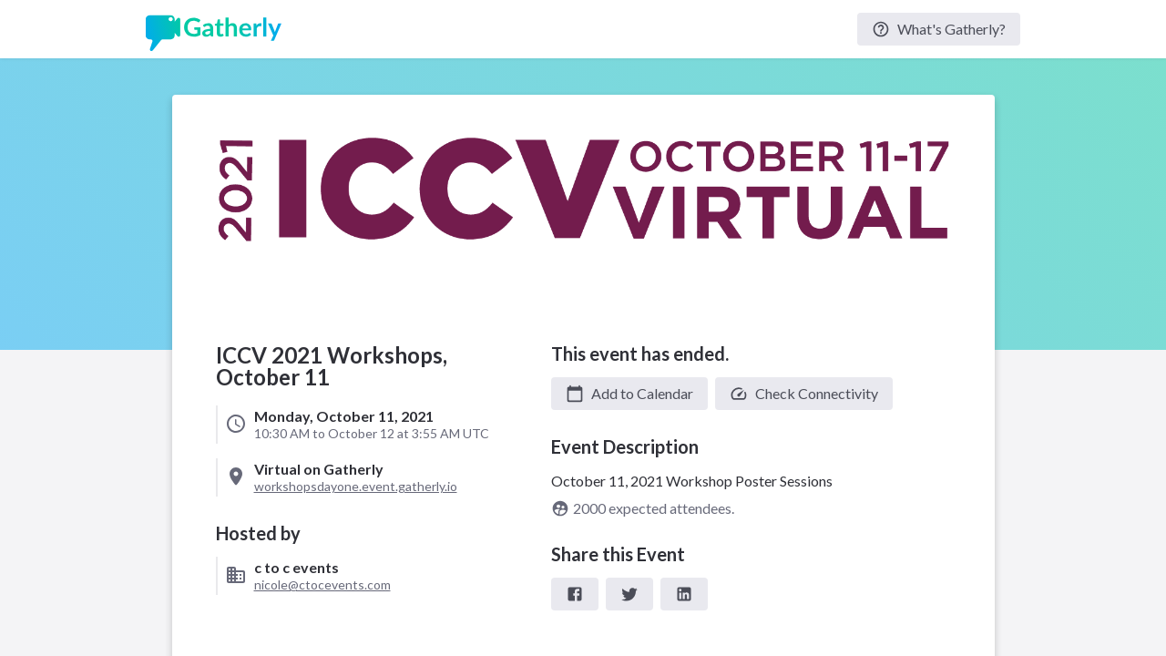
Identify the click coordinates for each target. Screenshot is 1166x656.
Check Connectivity (804, 393)
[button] (629, 393)
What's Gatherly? (939, 29)
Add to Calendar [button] (629, 393)
